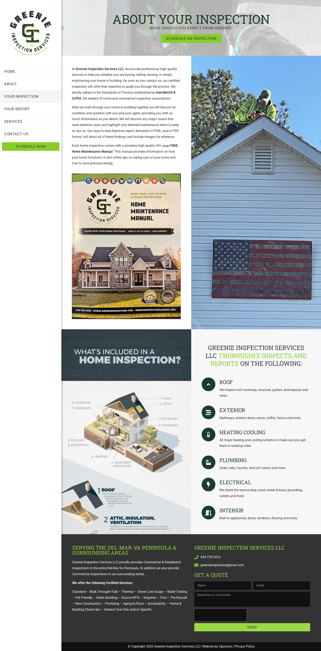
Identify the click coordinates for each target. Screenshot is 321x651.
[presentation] (220, 615)
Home (9, 71)
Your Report (17, 109)
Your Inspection (21, 96)
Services (13, 121)
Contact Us (16, 134)
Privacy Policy (244, 646)
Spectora (225, 646)
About (10, 84)
